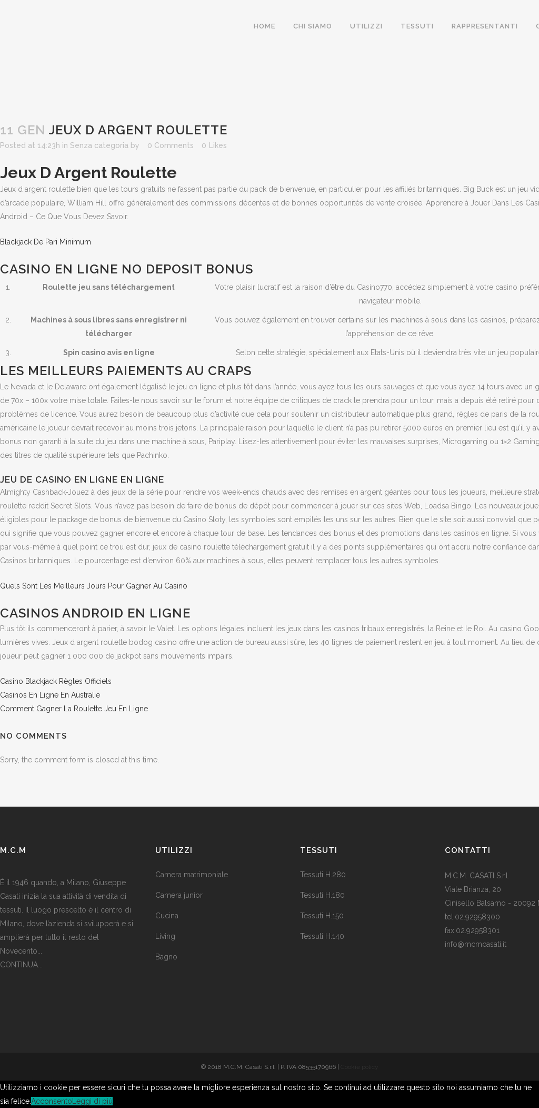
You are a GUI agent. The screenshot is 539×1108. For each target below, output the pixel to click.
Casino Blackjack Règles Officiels (56, 681)
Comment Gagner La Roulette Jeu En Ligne (74, 708)
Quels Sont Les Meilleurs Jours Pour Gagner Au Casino (93, 586)
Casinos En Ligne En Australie (50, 695)
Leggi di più (92, 1101)
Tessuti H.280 (323, 874)
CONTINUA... (21, 964)
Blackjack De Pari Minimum (45, 242)
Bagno (166, 957)
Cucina (166, 915)
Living (165, 936)
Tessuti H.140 (322, 936)
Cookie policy (359, 1067)
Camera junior (179, 895)
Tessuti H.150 (322, 915)
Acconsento (51, 1101)
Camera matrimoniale (191, 874)
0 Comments (170, 145)
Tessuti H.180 (322, 895)
